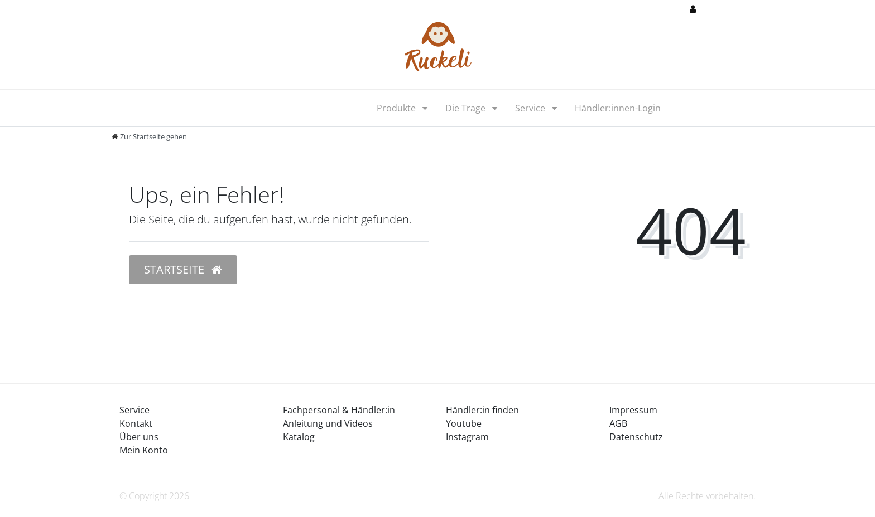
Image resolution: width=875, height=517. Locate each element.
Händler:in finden (482, 410)
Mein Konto (143, 450)
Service (531, 108)
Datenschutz (636, 437)
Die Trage (466, 108)
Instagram (467, 437)
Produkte (397, 108)
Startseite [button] (183, 269)
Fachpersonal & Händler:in (339, 410)
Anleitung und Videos (328, 423)
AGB (618, 423)
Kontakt (135, 423)
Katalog (299, 437)
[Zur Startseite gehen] (149, 136)
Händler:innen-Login (618, 108)
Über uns (138, 437)
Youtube (464, 423)
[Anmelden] (711, 9)
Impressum (633, 410)
